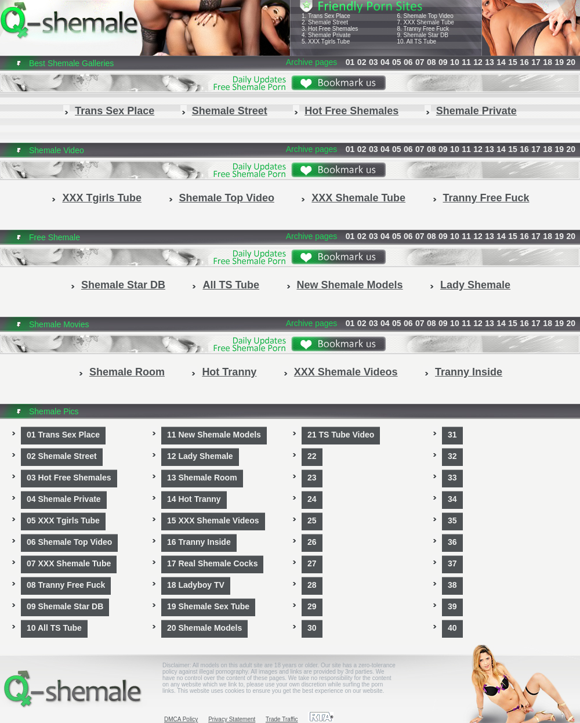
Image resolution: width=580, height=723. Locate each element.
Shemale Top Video (226, 198)
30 (312, 627)
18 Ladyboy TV (195, 585)
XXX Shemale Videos (346, 372)
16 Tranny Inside (199, 542)
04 (385, 62)
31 (452, 434)
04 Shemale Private (64, 499)
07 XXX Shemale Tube (69, 563)
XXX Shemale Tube (358, 198)
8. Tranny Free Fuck (422, 29)
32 (452, 456)
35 (452, 520)
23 (312, 477)
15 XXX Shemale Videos (213, 520)
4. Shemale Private (326, 35)
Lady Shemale (475, 285)
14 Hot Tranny (194, 499)
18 (547, 62)
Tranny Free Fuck (486, 198)
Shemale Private (476, 111)
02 (362, 62)
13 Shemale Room (202, 477)
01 (350, 62)
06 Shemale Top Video (69, 542)
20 (570, 62)
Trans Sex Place (114, 111)
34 (452, 499)
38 (452, 585)
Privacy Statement (231, 719)
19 (559, 62)
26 (312, 542)
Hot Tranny (229, 372)
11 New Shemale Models (214, 434)
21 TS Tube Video (340, 434)
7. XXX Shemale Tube (425, 22)
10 (454, 62)
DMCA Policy (181, 719)
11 (466, 62)
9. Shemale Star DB (422, 35)
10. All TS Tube (416, 41)
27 (312, 563)
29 (312, 606)
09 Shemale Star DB (65, 606)
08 (431, 62)
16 (524, 62)
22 (312, 456)
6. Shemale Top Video (425, 16)
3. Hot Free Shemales (330, 29)
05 (396, 62)
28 (312, 585)
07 (420, 62)
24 (312, 499)
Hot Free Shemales (351, 111)
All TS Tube (230, 285)
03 (373, 62)
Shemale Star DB (123, 285)
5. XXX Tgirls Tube (326, 41)
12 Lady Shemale (200, 456)
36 (452, 542)
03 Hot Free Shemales (69, 477)
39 (452, 606)
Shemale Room (127, 372)
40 (452, 627)
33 (452, 477)
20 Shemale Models (204, 627)
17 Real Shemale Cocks (212, 563)
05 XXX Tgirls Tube (63, 520)
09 (443, 62)
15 (512, 62)
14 (501, 62)
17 (536, 62)
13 (489, 62)
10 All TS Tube (54, 627)
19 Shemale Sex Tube (208, 606)
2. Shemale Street (325, 22)
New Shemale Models (350, 285)
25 (312, 520)
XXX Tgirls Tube (102, 198)
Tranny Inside (468, 372)
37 (452, 563)
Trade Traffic (282, 719)
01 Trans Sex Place (63, 434)
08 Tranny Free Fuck (66, 585)
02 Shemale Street (62, 456)
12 (478, 62)
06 (408, 62)
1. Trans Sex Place (326, 16)
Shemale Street (229, 111)
